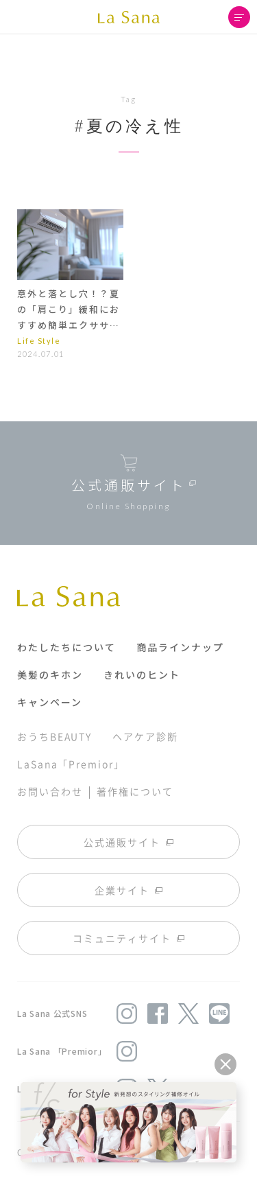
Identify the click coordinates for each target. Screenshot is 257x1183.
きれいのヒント (141, 674)
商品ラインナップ (180, 647)
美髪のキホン (50, 674)
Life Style (38, 340)
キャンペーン (49, 702)
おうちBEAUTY (54, 736)
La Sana (129, 17)
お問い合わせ (49, 791)
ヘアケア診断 (145, 736)
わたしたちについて (66, 647)
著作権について (135, 791)
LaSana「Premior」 (71, 764)
